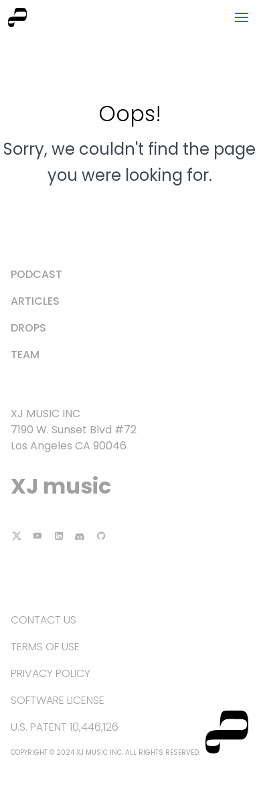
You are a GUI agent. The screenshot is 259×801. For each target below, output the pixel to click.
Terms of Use (45, 646)
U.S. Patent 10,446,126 (64, 727)
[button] (241, 17)
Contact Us (43, 620)
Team (25, 354)
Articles (35, 301)
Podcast (36, 274)
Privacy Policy (50, 673)
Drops (28, 328)
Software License (57, 700)
